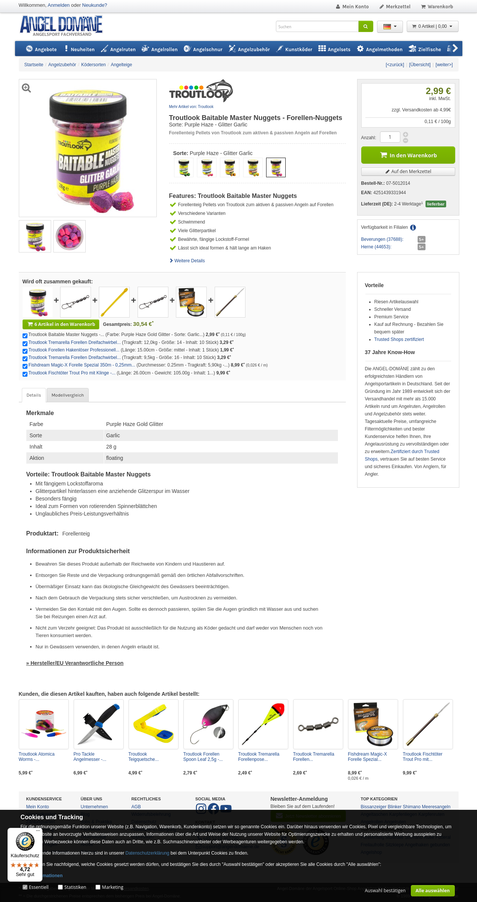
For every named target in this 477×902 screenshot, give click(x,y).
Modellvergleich (67, 395)
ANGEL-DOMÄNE (65, 26)
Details (34, 395)
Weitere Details (187, 260)
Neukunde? (95, 5)
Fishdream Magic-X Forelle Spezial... (367, 756)
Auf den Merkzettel (408, 171)
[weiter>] (444, 64)
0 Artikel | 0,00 (433, 26)
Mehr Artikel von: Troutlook (191, 107)
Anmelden (59, 5)
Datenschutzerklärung (148, 853)
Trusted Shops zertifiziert (399, 339)
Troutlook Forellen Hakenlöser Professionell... (74, 350)
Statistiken (75, 887)
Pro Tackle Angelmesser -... (90, 756)
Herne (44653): (376, 246)
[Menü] (37, 832)
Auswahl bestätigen (385, 890)
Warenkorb (436, 6)
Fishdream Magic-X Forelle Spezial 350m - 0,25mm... (82, 365)
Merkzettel (394, 6)
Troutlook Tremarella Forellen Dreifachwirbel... (75, 342)
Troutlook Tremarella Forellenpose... (259, 756)
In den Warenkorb (408, 154)
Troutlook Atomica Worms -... (37, 756)
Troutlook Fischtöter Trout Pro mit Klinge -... (72, 373)
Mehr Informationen (42, 875)
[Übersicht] (419, 64)
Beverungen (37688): (382, 239)
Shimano (412, 806)
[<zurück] (395, 64)
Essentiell (38, 887)
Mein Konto (352, 6)
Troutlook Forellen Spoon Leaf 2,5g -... (203, 756)
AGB (136, 806)
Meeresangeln (436, 806)
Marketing (112, 887)
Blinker (395, 806)
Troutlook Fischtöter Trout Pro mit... (423, 756)
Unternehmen (94, 806)
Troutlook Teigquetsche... (144, 756)
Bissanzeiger (374, 806)
